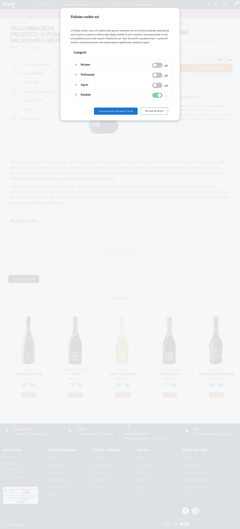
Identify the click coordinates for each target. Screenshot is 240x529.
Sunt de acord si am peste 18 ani (116, 111)
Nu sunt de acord (154, 110)
